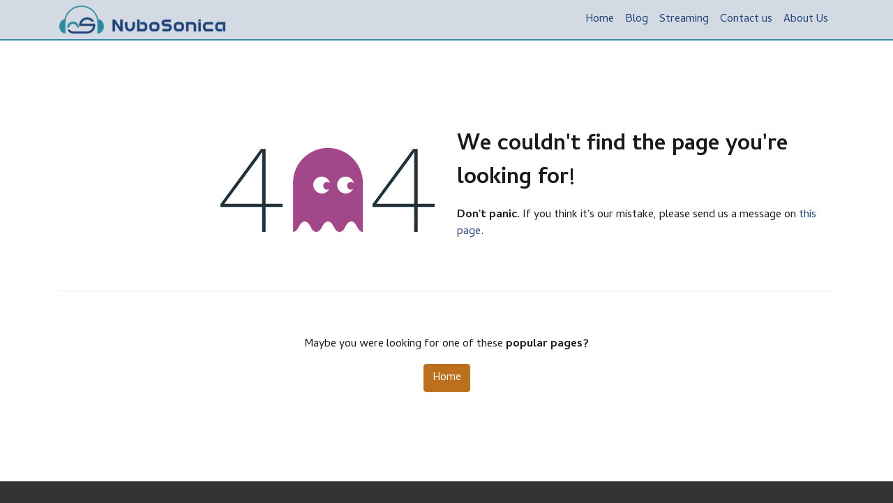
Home (447, 378)
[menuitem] (600, 20)
